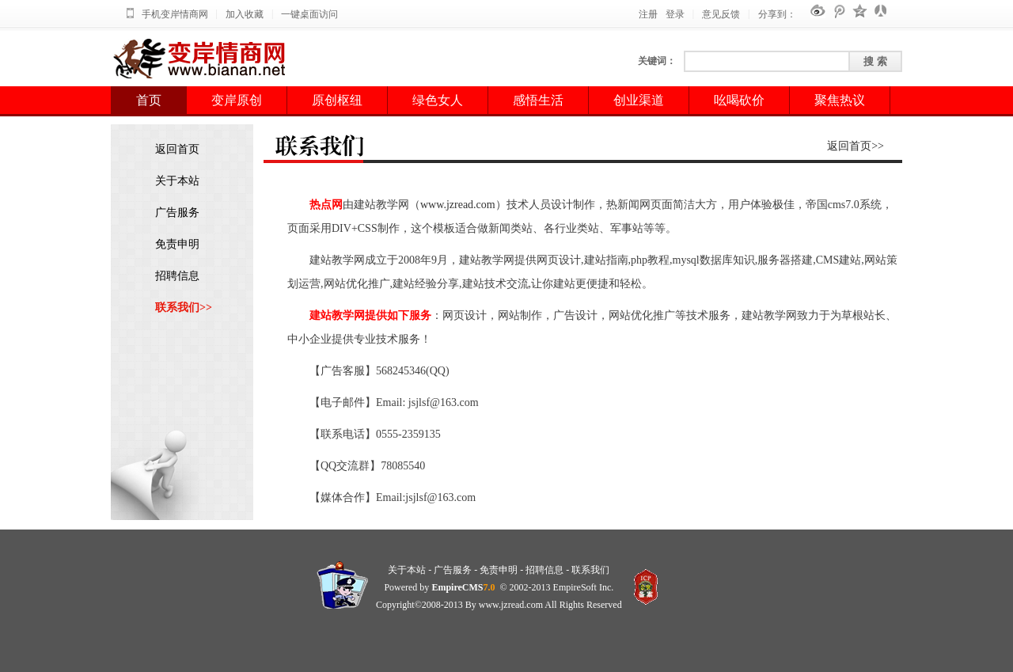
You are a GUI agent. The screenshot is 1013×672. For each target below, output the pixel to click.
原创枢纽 (337, 100)
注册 (648, 14)
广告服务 (177, 212)
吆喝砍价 (739, 100)
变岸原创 (236, 100)
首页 (148, 100)
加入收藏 (245, 14)
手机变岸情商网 (175, 14)
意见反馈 (721, 14)
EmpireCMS (457, 587)
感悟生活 (538, 100)
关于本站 (177, 181)
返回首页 (177, 149)
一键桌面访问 (309, 14)
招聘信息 (177, 276)
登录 (675, 14)
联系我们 (590, 569)
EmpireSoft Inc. (583, 587)
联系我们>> (183, 307)
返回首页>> (855, 146)
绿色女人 (437, 100)
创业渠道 (638, 100)
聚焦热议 (839, 100)
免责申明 (177, 244)
